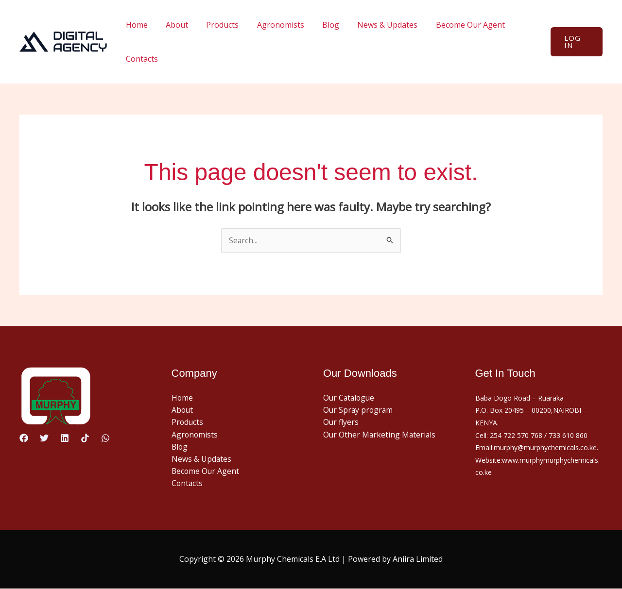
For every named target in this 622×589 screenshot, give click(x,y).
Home (135, 24)
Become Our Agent (453, 24)
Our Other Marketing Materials (380, 435)
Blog (319, 24)
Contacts (140, 58)
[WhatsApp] (105, 438)
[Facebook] (23, 438)
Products (216, 24)
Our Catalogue (350, 397)
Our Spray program (359, 410)
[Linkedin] (64, 438)
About (173, 24)
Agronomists (271, 24)
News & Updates (373, 24)
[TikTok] (85, 438)
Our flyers (341, 422)
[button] (575, 41)
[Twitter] (44, 438)
